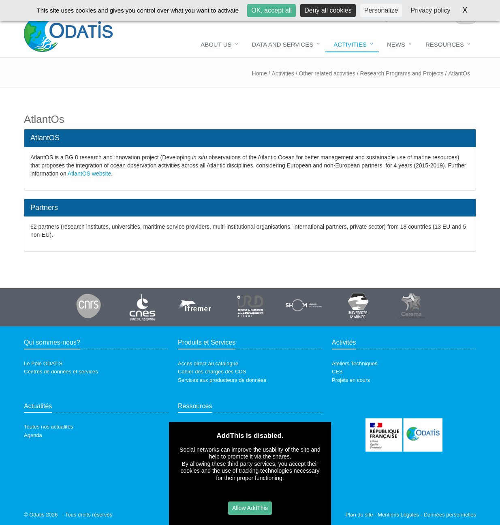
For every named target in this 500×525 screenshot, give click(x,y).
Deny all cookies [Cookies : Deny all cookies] (328, 10)
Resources (444, 44)
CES (337, 372)
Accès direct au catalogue (208, 363)
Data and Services (283, 44)
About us (216, 44)
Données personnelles (450, 515)
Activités (344, 342)
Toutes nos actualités (48, 427)
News (396, 44)
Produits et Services (206, 342)
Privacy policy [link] (431, 10)
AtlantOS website (89, 173)
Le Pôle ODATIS (43, 363)
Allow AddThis (250, 508)
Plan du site (359, 515)
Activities (350, 44)
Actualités (38, 406)
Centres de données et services (61, 372)
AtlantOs (459, 73)
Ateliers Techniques (355, 363)
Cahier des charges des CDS (212, 372)
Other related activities (327, 73)
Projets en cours (351, 380)
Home (259, 73)
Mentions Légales (398, 515)
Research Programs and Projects (401, 73)
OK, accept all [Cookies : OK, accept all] (271, 10)
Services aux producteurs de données (222, 380)
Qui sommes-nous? (52, 342)
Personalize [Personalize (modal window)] (381, 10)
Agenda (33, 435)
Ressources (195, 406)
